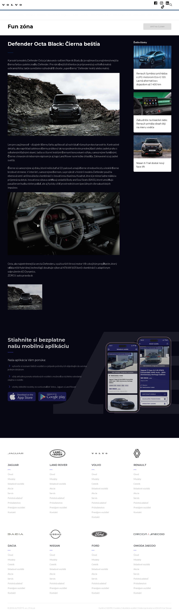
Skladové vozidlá (59, 15)
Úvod (10, 474)
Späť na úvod (16, 15)
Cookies (117, 608)
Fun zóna (153, 15)
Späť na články (157, 27)
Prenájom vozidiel (16, 507)
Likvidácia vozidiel (129, 608)
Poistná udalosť (101, 15)
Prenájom (139, 15)
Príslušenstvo (122, 15)
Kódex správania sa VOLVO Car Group (154, 608)
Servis (84, 15)
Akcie (75, 15)
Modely (30, 15)
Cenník (42, 15)
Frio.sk (32, 608)
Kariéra (102, 608)
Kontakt (166, 15)
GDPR (109, 608)
